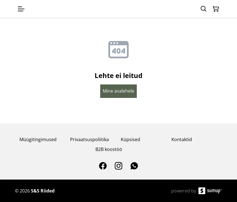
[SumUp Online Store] (210, 190)
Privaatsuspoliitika (89, 139)
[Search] (203, 9)
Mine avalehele (118, 91)
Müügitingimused (38, 139)
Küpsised (130, 139)
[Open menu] (21, 9)
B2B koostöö (108, 149)
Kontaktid (181, 139)
